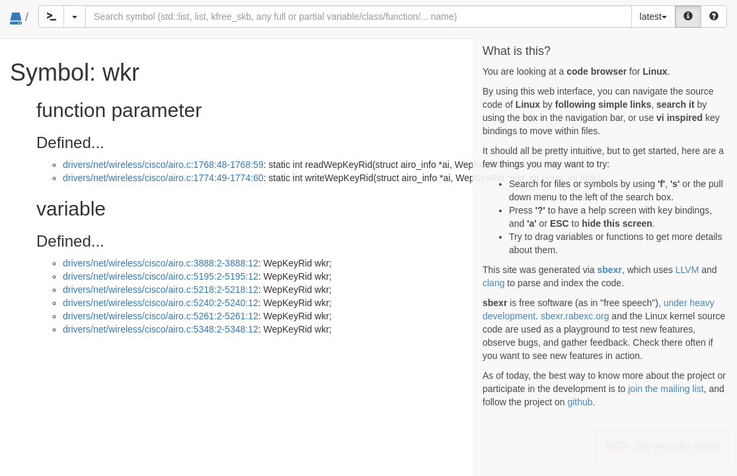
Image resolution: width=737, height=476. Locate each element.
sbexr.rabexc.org (575, 316)
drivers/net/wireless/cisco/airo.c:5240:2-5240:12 (160, 303)
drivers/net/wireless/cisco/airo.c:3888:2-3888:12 (160, 263)
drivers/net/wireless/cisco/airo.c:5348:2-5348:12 (160, 329)
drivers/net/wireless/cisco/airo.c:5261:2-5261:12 (160, 316)
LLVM (687, 269)
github (579, 402)
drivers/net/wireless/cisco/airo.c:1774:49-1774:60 (163, 178)
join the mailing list (665, 388)
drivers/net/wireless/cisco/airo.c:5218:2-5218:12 (160, 289)
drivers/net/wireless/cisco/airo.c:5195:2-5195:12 (160, 276)
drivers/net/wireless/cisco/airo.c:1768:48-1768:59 (163, 164)
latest (653, 16)
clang (493, 283)
